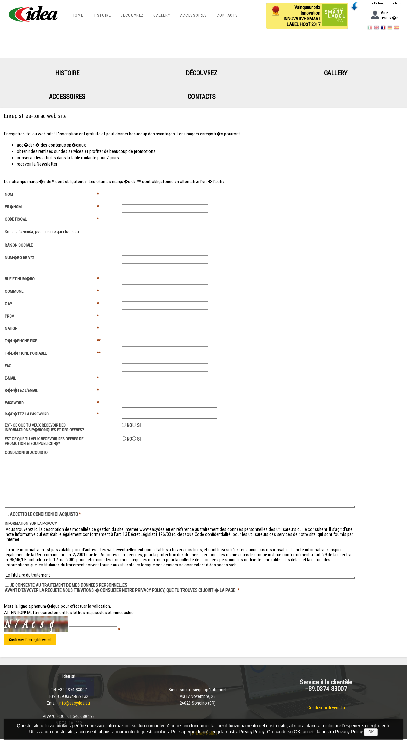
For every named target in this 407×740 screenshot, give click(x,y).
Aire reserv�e (384, 16)
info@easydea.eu (75, 703)
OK (371, 732)
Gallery (162, 16)
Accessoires (194, 16)
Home (78, 16)
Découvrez (132, 16)
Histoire (102, 16)
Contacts (227, 16)
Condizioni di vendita (326, 708)
